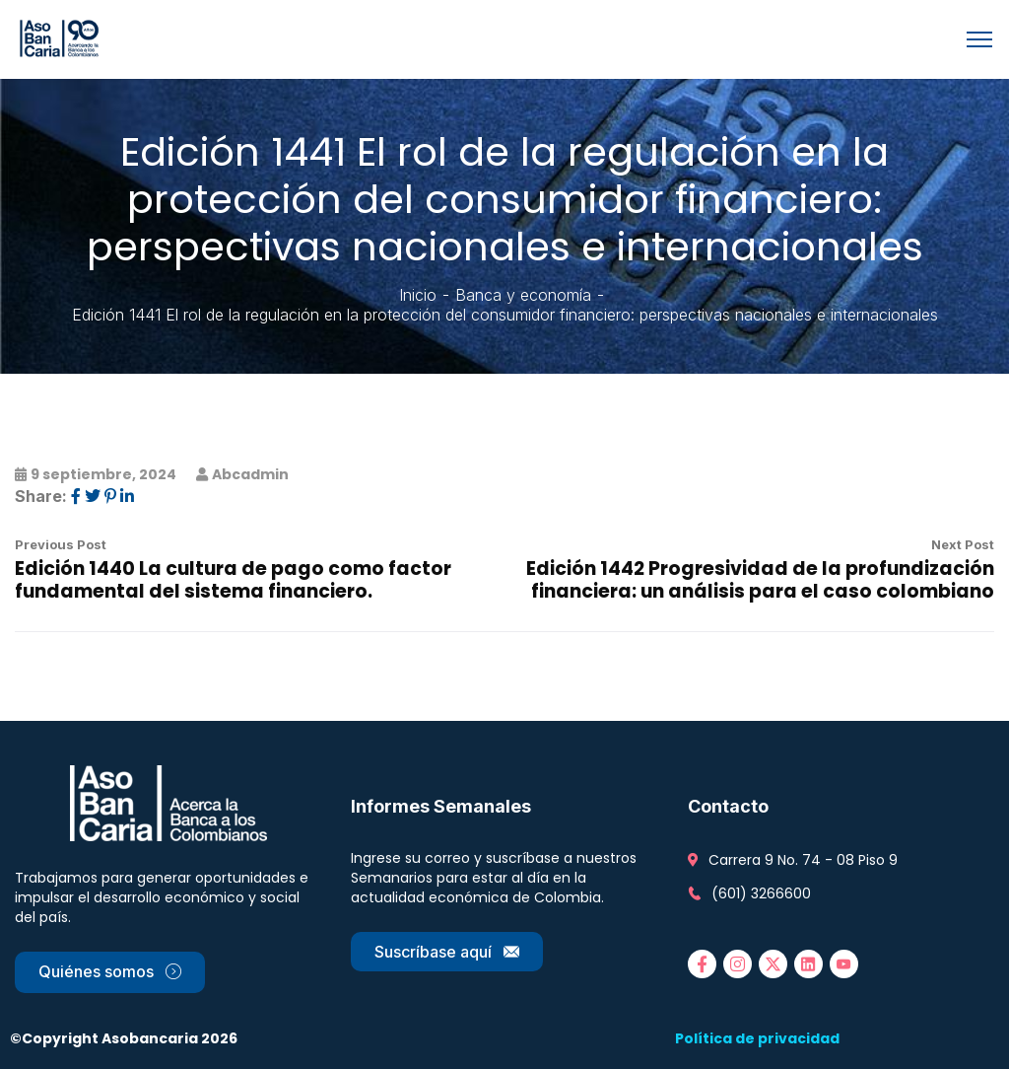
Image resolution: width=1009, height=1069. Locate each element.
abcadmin (250, 474)
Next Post (962, 544)
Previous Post (60, 544)
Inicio (418, 295)
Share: (41, 496)
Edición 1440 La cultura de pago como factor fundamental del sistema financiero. (233, 580)
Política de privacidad (757, 1038)
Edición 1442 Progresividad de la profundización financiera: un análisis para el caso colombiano (760, 580)
